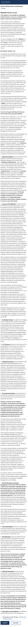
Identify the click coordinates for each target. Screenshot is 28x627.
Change (3, 8)
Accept (4, 623)
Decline (15, 623)
